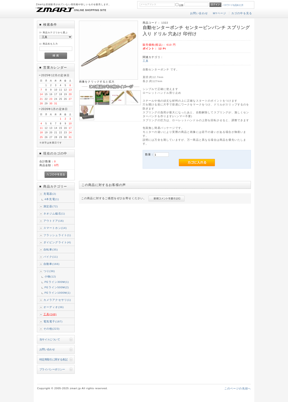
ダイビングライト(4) (57, 242)
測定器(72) (50, 206)
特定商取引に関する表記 (53, 359)
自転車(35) (50, 249)
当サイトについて (49, 339)
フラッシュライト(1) (57, 235)
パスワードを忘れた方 (233, 5)
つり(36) (49, 271)
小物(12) (50, 276)
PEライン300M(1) (57, 281)
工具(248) (50, 314)
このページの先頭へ (237, 388)
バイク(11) (50, 256)
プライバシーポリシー (52, 369)
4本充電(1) (52, 199)
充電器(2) (49, 193)
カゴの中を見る (241, 13)
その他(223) (51, 328)
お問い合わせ (199, 13)
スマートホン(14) (55, 227)
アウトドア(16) (53, 220)
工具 (145, 60)
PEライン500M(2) (57, 287)
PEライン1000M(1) (58, 292)
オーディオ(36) (53, 307)
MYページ (219, 13)
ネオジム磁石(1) (54, 213)
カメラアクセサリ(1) (57, 299)
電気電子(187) (53, 321)
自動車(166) (51, 263)
